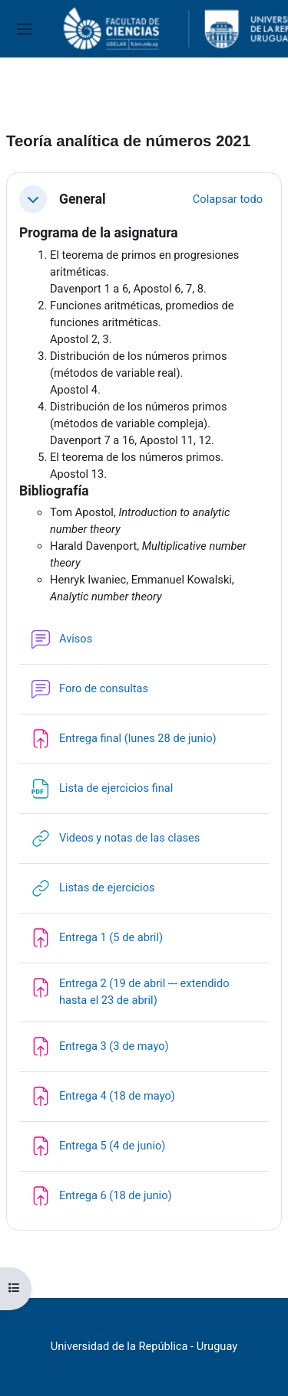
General (82, 199)
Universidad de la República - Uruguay (144, 1346)
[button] (33, 199)
